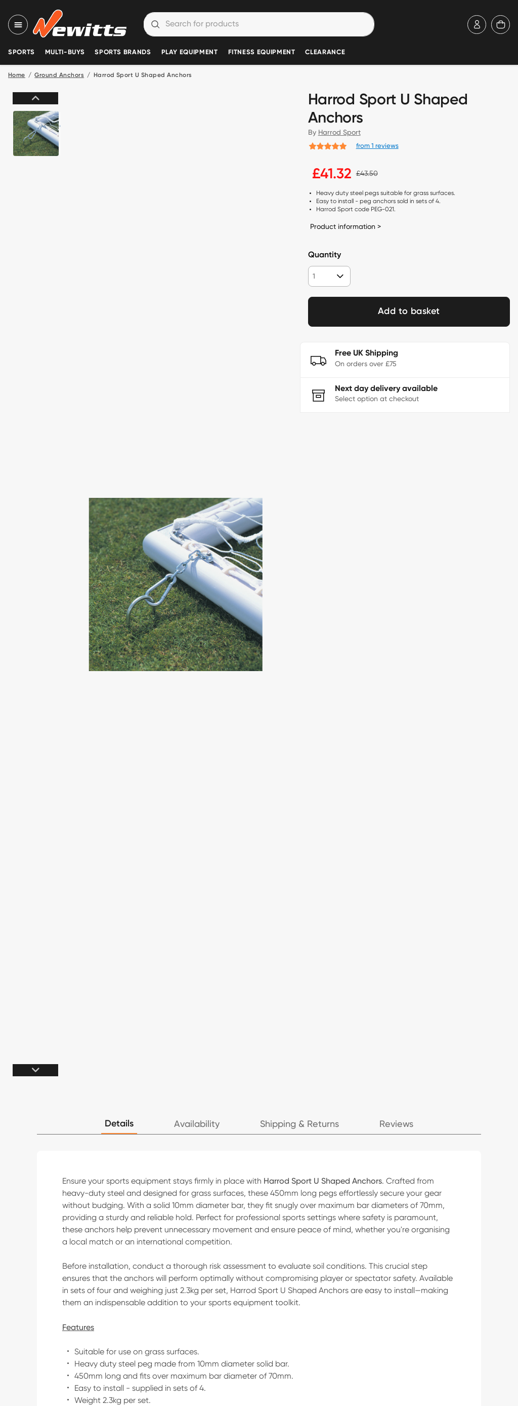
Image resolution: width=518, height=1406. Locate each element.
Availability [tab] (197, 1124)
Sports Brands (123, 52)
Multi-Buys (64, 52)
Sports (21, 52)
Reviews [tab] (396, 1124)
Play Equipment (189, 52)
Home (16, 75)
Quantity (324, 255)
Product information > (345, 226)
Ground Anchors (59, 75)
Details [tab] (119, 1123)
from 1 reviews (377, 145)
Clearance (325, 52)
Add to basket (409, 311)
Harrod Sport (339, 132)
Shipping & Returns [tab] (299, 1124)
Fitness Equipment (261, 52)
